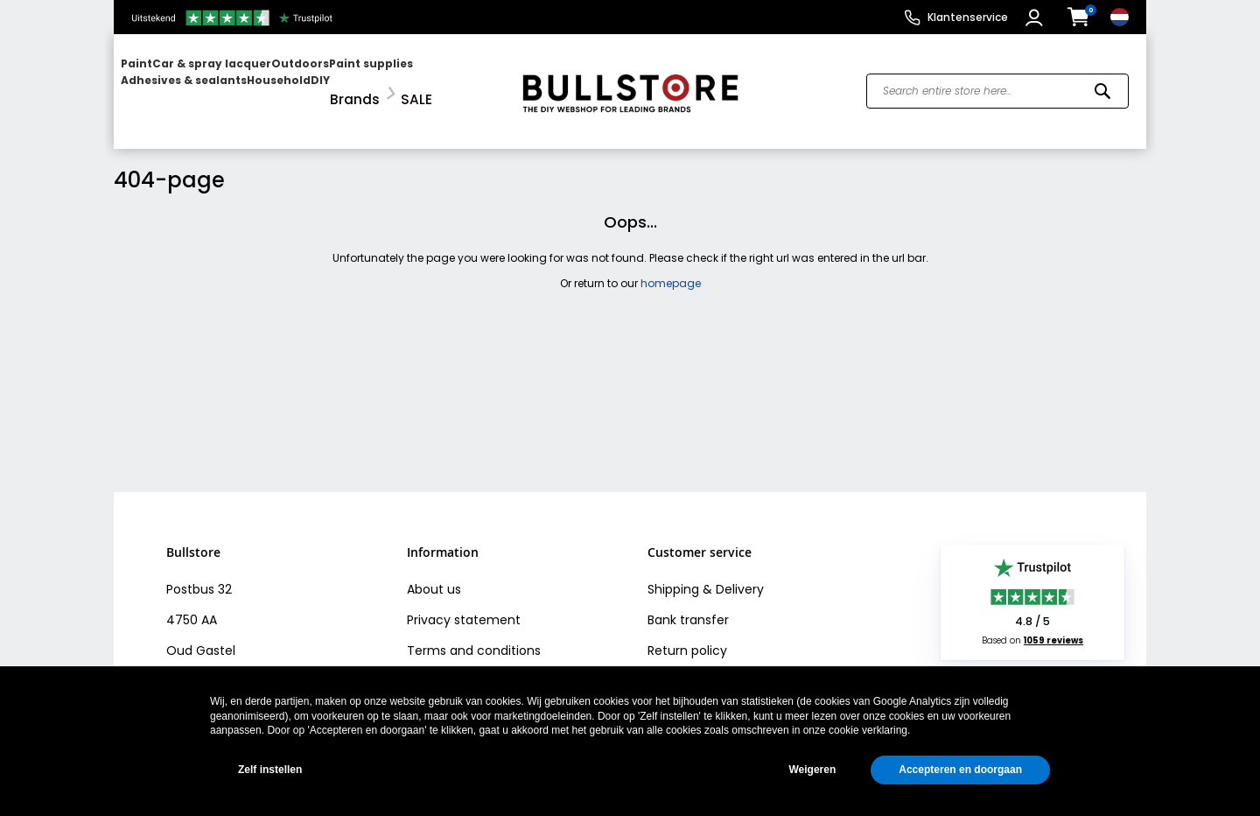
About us (434, 574)
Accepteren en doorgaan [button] (960, 769)
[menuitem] (188, 84)
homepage (670, 268)
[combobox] (997, 84)
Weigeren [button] (812, 769)
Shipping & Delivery (706, 574)
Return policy (687, 635)
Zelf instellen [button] (270, 769)
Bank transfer (688, 605)
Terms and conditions (474, 635)
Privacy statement (464, 605)
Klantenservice (968, 17)
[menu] (309, 84)
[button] (1036, 17)
